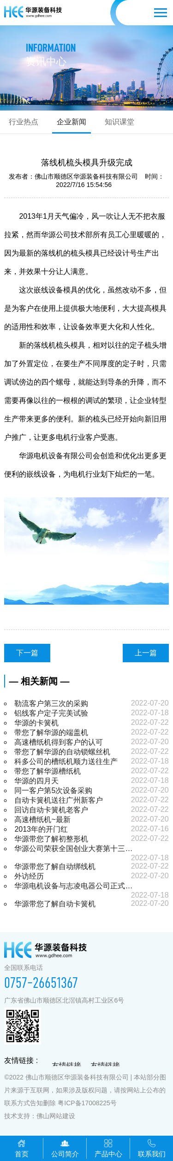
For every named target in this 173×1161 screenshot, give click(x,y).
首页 (22, 1148)
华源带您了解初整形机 (51, 839)
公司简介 (65, 1148)
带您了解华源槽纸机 (47, 771)
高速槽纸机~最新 (42, 819)
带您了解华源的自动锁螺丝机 (62, 752)
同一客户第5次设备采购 (53, 790)
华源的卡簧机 (36, 723)
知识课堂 (119, 122)
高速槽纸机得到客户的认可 (58, 742)
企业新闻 (71, 122)
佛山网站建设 (55, 1116)
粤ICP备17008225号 (87, 1103)
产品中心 (108, 1148)
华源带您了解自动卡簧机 (54, 904)
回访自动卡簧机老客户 (51, 810)
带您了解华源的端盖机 (51, 732)
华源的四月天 (36, 781)
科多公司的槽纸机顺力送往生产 (66, 761)
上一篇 (146, 653)
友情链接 (66, 1066)
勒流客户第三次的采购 (51, 703)
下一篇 (27, 653)
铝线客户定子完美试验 (51, 713)
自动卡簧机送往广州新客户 (58, 800)
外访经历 (29, 876)
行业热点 (23, 122)
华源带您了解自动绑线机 (54, 866)
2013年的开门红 (41, 829)
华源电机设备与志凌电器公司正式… (73, 886)
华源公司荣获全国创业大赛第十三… (73, 848)
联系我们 (152, 1148)
